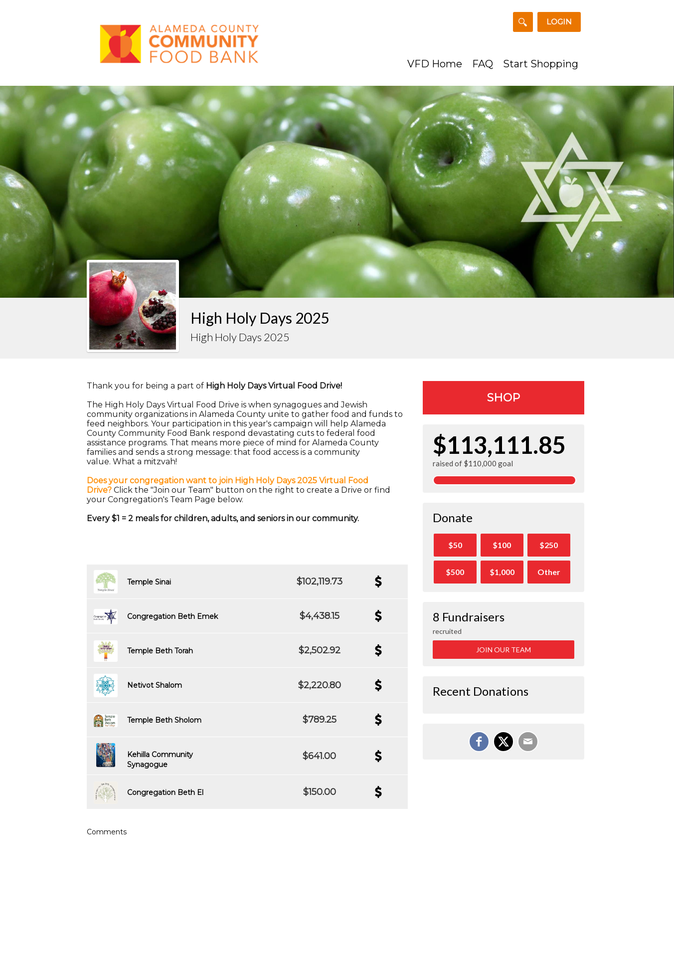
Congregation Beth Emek (172, 616)
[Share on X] (503, 741)
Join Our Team (503, 649)
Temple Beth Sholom (164, 720)
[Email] (527, 741)
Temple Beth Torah (160, 650)
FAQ (482, 64)
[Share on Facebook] (479, 741)
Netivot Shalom (154, 685)
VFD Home (434, 64)
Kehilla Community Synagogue (160, 759)
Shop (503, 397)
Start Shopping (540, 64)
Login (559, 21)
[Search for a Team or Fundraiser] (523, 22)
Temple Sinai (149, 582)
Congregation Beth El (165, 792)
